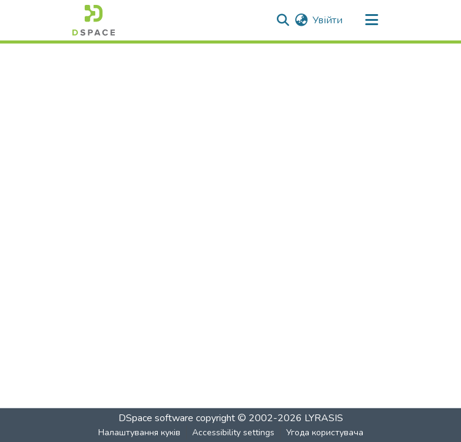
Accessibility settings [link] (233, 432)
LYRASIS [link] (323, 418)
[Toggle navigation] (372, 20)
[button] (93, 20)
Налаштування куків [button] (139, 432)
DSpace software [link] (155, 418)
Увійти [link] (327, 20)
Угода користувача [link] (324, 432)
